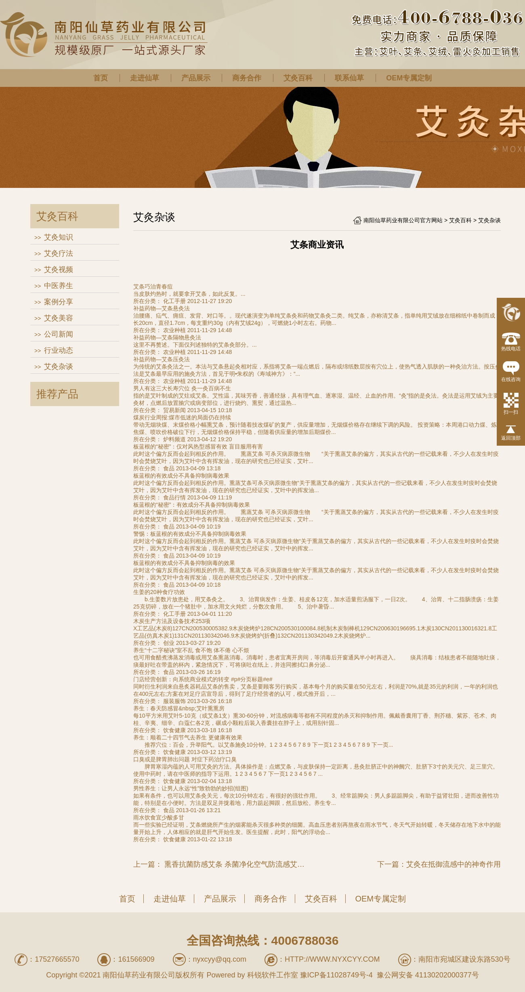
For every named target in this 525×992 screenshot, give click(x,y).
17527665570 (57, 959)
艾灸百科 (298, 78)
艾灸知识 (58, 237)
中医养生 (58, 286)
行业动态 (58, 350)
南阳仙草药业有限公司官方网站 (403, 220)
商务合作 (246, 78)
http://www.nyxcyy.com (332, 959)
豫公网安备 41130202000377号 (427, 975)
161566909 (136, 959)
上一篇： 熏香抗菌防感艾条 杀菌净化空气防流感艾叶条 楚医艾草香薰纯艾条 (221, 864)
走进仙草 (144, 78)
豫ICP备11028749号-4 (336, 975)
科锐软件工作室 (272, 975)
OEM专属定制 (409, 78)
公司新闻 (58, 334)
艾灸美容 (58, 318)
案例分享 (58, 302)
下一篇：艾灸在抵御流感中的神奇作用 (439, 864)
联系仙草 (349, 78)
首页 (100, 78)
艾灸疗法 (58, 253)
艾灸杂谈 (58, 366)
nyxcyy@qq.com (219, 959)
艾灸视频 (58, 269)
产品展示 (195, 78)
